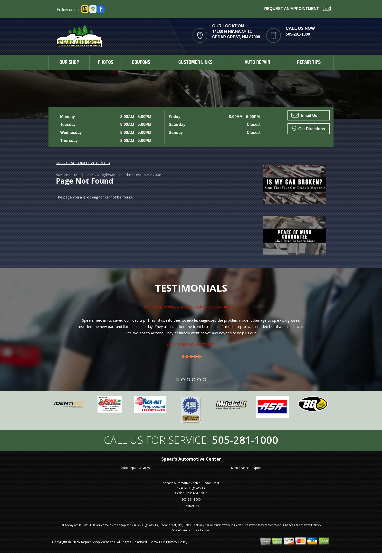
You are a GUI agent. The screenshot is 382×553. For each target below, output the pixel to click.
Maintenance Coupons (246, 468)
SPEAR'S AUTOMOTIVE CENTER (83, 162)
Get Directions (308, 128)
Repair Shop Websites (98, 542)
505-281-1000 (298, 34)
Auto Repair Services (135, 468)
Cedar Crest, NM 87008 (141, 174)
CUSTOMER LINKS (195, 62)
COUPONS (141, 62)
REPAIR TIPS (309, 62)
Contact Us (191, 506)
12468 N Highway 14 (102, 174)
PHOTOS (105, 62)
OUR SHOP (69, 62)
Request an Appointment (297, 8)
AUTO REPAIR (257, 62)
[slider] (191, 356)
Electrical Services (161, 307)
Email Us (304, 115)
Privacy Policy (176, 542)
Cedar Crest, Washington (214, 307)
